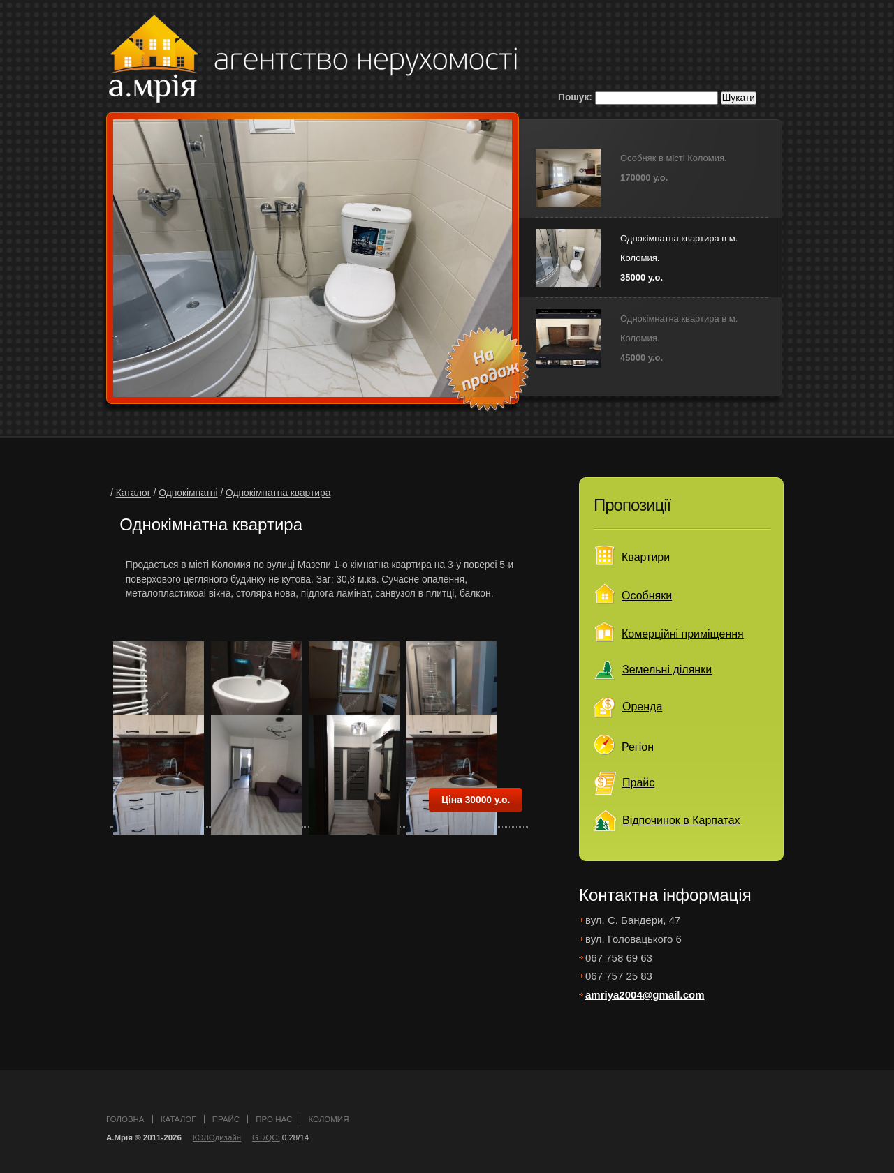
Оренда (642, 706)
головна (125, 1119)
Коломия (328, 1119)
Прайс (638, 783)
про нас (274, 1119)
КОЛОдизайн (217, 1137)
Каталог (133, 493)
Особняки (647, 596)
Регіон (638, 747)
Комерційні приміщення (683, 634)
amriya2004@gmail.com (645, 995)
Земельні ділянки (667, 669)
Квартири (646, 557)
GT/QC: (266, 1137)
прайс (226, 1119)
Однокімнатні (188, 493)
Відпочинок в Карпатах (681, 820)
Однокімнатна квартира (278, 493)
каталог (178, 1119)
